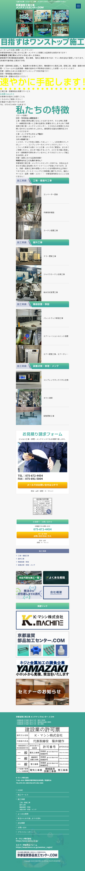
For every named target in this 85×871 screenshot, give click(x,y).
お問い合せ (22, 827)
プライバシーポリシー (26, 832)
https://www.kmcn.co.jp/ (27, 840)
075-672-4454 (42, 529)
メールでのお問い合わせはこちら (42, 534)
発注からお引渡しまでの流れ (29, 818)
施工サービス (23, 794)
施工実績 (21, 799)
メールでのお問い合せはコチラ (42, 484)
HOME (20, 790)
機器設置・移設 (23, 562)
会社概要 (21, 823)
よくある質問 (23, 813)
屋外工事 (21, 559)
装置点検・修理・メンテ (26, 565)
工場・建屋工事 (23, 556)
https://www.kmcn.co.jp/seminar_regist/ (34, 847)
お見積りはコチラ (7, 94)
